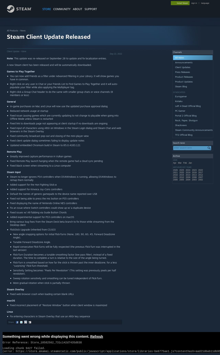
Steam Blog (181, 86)
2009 (188, 177)
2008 (194, 177)
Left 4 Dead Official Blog (188, 106)
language (205, 3)
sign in (194, 3)
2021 (175, 172)
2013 (194, 175)
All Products (12, 30)
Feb (185, 163)
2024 (188, 170)
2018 (194, 172)
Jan (190, 163)
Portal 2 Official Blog (186, 115)
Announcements (183, 62)
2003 (194, 180)
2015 (182, 175)
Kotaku (179, 101)
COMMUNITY (61, 9)
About (77, 9)
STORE (46, 9)
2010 (182, 177)
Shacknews (181, 125)
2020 (182, 172)
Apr (175, 163)
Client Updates (182, 67)
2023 (194, 170)
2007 (201, 177)
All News (179, 57)
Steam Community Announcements (194, 130)
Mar (180, 163)
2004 (188, 180)
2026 (175, 170)
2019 (188, 172)
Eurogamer (181, 96)
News (23, 30)
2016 (175, 175)
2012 (201, 175)
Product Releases (184, 76)
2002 (201, 180)
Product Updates (184, 81)
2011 (175, 177)
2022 (201, 170)
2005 (182, 180)
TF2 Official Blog (183, 134)
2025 (182, 170)
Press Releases (182, 72)
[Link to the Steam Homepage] (22, 11)
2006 (175, 180)
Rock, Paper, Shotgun (186, 120)
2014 (188, 175)
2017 (201, 172)
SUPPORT (91, 9)
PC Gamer (180, 110)
